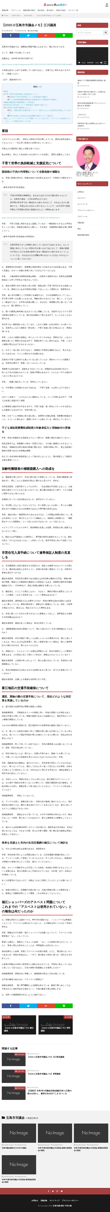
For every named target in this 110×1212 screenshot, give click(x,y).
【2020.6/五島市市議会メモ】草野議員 (43, 1074)
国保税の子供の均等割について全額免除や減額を (28, 97)
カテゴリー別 (73, 10)
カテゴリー (81, 198)
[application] (92, 56)
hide (39, 87)
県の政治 (50, 10)
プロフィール (16, 10)
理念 (79, 229)
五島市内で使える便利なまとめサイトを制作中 (91, 124)
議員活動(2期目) (29, 10)
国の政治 (41, 10)
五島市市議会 (28, 15)
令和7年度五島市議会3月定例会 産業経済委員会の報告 (91, 1149)
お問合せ (80, 192)
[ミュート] (101, 62)
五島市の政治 (61, 10)
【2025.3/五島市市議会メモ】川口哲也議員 (45, 1057)
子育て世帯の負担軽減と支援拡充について (21, 94)
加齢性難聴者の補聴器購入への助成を (20, 102)
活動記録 (80, 223)
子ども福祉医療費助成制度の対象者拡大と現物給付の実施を (33, 99)
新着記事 (5, 10)
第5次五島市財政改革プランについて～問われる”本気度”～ (92, 104)
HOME (6, 15)
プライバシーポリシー (85, 210)
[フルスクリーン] (105, 62)
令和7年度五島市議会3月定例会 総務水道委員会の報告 (55, 1149)
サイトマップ (82, 204)
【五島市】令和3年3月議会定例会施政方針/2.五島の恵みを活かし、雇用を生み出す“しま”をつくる (49, 1092)
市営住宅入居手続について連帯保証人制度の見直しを (26, 105)
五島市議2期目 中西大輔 (62, 1206)
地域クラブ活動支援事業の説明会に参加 (91, 81)
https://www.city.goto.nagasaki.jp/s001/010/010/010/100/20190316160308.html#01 (37, 64)
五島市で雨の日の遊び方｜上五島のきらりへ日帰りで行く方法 (91, 93)
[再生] (79, 62)
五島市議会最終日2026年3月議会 (14, 1148)
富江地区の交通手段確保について (18, 107)
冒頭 (6, 91)
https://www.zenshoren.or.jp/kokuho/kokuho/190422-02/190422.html (31, 217)
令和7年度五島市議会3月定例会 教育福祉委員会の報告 (19, 1180)
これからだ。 (82, 114)
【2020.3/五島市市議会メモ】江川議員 (48, 15)
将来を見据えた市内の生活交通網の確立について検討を (31, 116)
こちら (90, 176)
